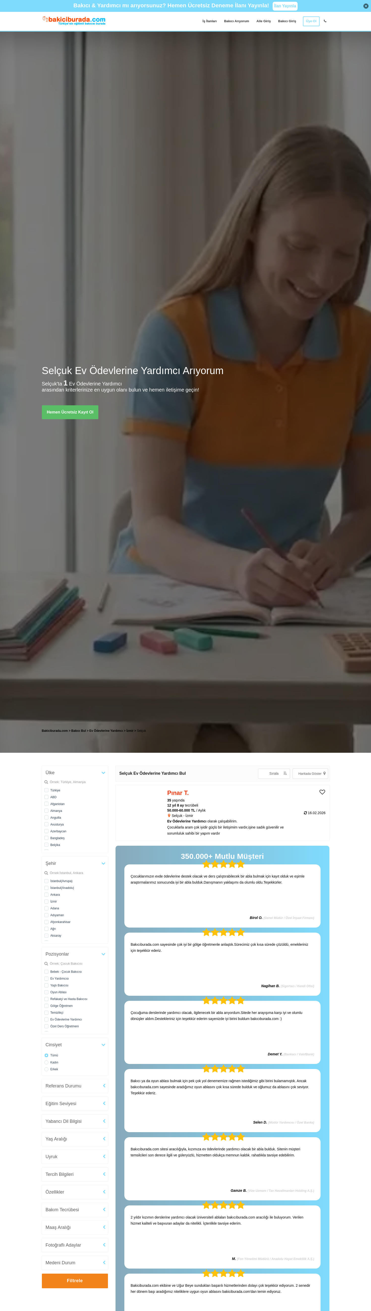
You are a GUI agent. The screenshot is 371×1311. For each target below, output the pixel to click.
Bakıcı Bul (78, 731)
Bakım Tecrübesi (62, 1209)
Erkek (54, 1069)
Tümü (54, 1055)
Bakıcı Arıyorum (236, 21)
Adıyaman (57, 915)
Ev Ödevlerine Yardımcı (66, 1019)
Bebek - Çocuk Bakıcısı (66, 972)
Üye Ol (311, 21)
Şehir (51, 863)
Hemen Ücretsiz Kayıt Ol (70, 412)
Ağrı (53, 929)
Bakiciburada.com (55, 731)
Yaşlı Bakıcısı (59, 985)
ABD (53, 797)
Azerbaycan (58, 831)
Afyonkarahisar (60, 922)
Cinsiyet (54, 1044)
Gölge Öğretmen (61, 1006)
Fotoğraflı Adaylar (63, 1245)
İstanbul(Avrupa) (61, 881)
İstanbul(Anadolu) (62, 888)
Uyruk (52, 1156)
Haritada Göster (312, 773)
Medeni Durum (60, 1262)
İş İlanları (210, 21)
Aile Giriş (263, 21)
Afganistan (57, 804)
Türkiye (55, 790)
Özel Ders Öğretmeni (64, 1026)
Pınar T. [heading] (178, 792)
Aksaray (55, 935)
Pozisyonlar (57, 954)
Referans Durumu (63, 1085)
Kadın (54, 1062)
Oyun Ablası (58, 992)
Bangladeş (57, 838)
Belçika (55, 845)
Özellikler (55, 1192)
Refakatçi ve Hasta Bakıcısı (69, 999)
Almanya (56, 811)
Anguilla (55, 817)
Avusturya (57, 824)
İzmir (53, 901)
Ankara (55, 894)
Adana (54, 908)
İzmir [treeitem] (130, 731)
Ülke (50, 772)
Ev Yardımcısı (59, 978)
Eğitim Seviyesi (61, 1103)
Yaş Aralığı (56, 1139)
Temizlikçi (56, 1012)
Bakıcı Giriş (287, 21)
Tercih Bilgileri (60, 1174)
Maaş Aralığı (58, 1227)
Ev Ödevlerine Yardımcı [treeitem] (106, 731)
